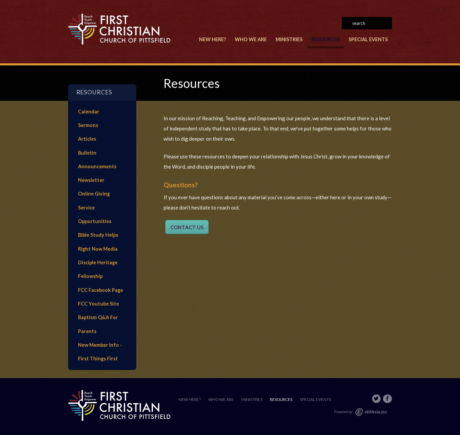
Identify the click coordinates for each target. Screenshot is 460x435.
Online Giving (94, 194)
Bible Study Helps (98, 235)
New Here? (212, 39)
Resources (325, 39)
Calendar (88, 111)
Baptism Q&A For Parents (98, 324)
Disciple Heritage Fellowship (98, 269)
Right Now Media (98, 249)
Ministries (289, 39)
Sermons (88, 125)
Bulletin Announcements (97, 159)
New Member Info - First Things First (100, 351)
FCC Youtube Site (98, 304)
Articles (87, 139)
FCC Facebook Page (100, 290)
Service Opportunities (94, 214)
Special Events (368, 39)
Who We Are (251, 39)
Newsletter (91, 180)
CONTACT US (186, 227)
